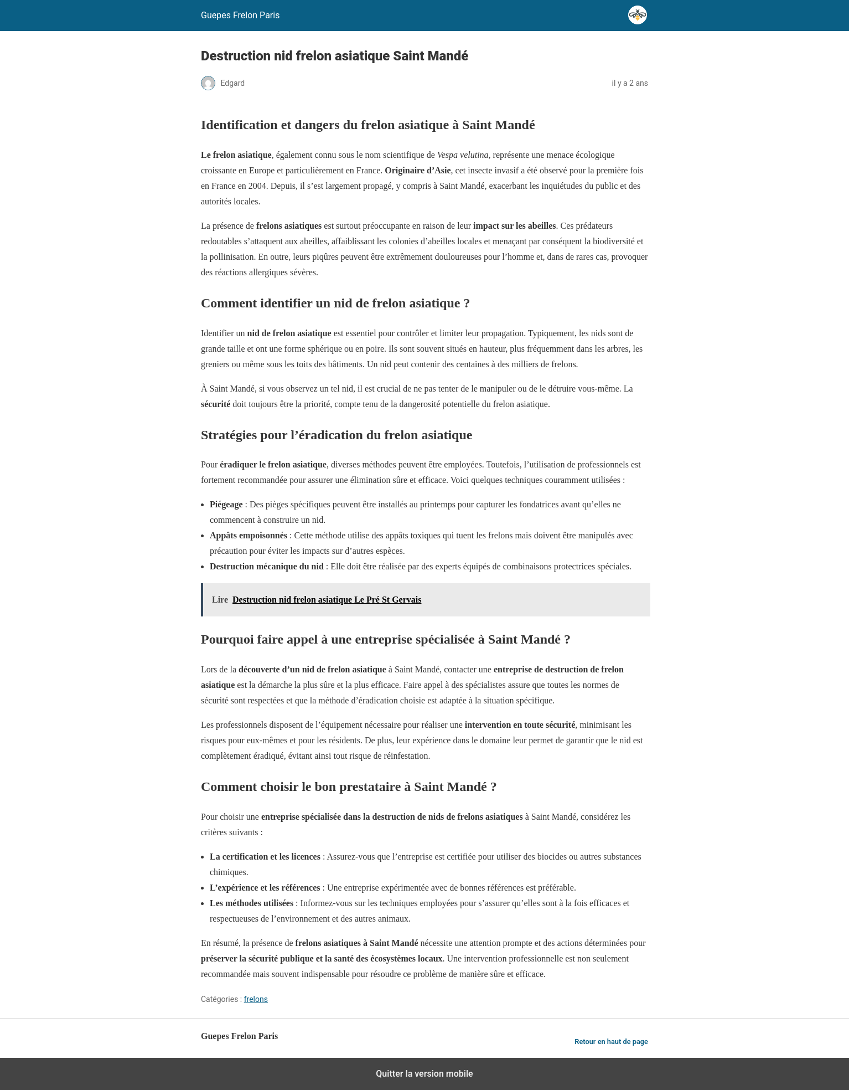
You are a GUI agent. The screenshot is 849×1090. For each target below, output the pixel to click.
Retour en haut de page (611, 1041)
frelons (256, 999)
